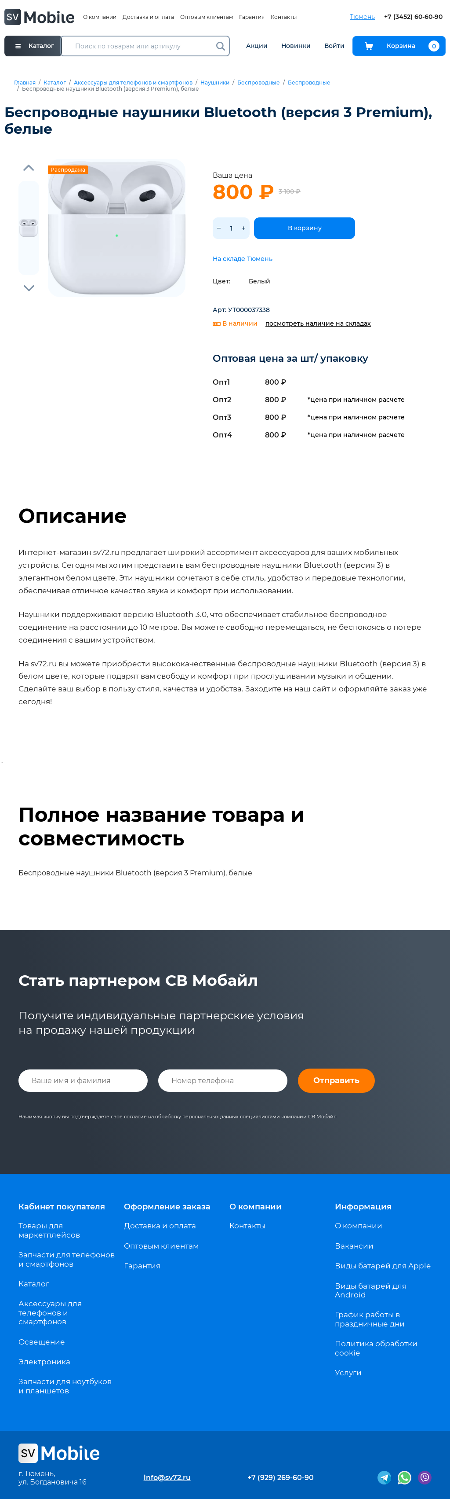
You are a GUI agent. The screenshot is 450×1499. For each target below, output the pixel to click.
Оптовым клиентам (206, 17)
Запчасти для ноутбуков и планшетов (65, 1386)
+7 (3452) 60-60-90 (413, 17)
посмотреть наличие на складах (318, 323)
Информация (363, 1207)
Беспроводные (258, 83)
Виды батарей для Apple (383, 1265)
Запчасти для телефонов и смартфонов (66, 1259)
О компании (99, 17)
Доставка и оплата (148, 17)
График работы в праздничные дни (370, 1319)
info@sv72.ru (167, 1477)
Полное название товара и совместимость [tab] (161, 826)
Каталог (55, 83)
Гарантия (252, 17)
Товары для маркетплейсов (49, 1230)
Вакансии (354, 1246)
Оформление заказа (167, 1207)
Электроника (44, 1361)
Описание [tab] (72, 516)
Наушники (214, 83)
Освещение (41, 1341)
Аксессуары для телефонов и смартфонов (133, 83)
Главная (25, 83)
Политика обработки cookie (376, 1348)
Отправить (336, 1080)
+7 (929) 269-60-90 (280, 1477)
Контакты (284, 17)
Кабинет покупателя (61, 1207)
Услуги (348, 1372)
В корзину (305, 228)
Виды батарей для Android (370, 1290)
